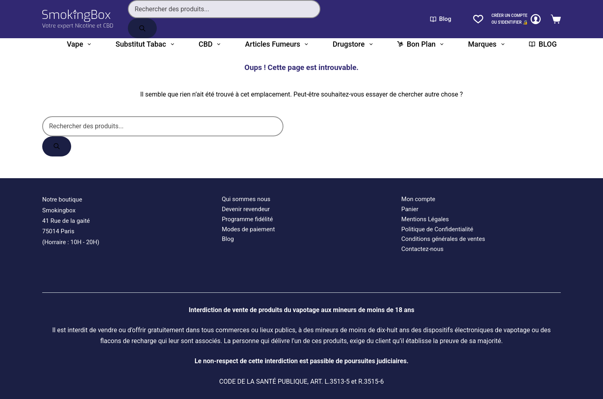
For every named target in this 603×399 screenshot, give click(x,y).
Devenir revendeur (246, 209)
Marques (486, 44)
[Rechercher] (142, 28)
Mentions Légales (425, 219)
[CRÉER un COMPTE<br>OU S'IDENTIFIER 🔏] (516, 19)
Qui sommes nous (246, 199)
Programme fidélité (247, 219)
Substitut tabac (145, 44)
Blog (440, 19)
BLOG (543, 44)
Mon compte (418, 199)
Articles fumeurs (276, 44)
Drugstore (353, 44)
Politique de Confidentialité (437, 229)
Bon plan (420, 44)
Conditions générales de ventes (443, 239)
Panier (409, 209)
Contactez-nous (422, 249)
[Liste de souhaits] (478, 19)
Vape (79, 44)
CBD (209, 44)
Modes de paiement (248, 229)
